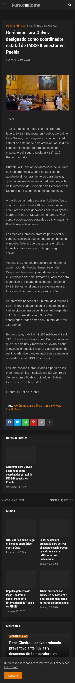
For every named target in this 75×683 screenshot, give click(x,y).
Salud (18, 409)
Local (9, 409)
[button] (4, 5)
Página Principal (16, 25)
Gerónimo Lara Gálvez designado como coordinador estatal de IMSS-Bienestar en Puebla (19, 474)
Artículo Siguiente (60, 500)
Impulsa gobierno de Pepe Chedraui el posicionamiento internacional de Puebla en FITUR (20, 598)
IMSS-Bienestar (53, 405)
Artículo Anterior (14, 500)
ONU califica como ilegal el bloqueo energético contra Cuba (20, 543)
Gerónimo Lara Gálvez (43, 25)
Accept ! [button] (13, 675)
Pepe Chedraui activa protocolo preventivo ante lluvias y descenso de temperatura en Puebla (35, 650)
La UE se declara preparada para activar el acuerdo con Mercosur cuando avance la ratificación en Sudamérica (54, 549)
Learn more (11, 667)
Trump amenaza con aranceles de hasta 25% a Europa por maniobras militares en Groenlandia (54, 597)
